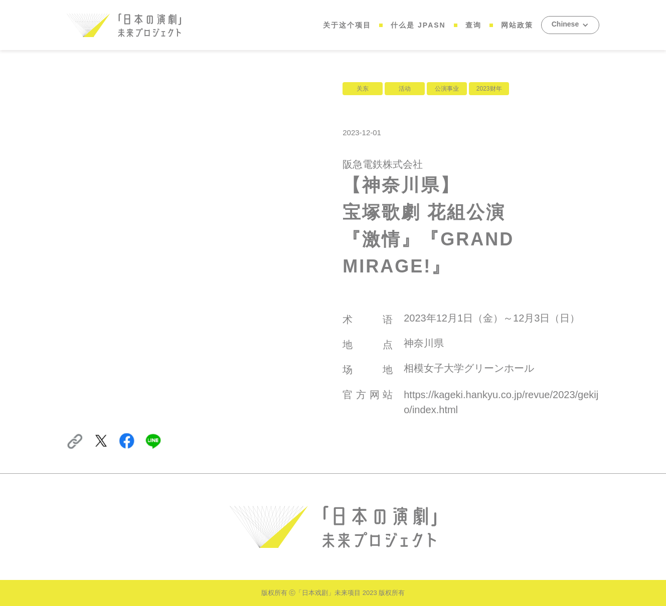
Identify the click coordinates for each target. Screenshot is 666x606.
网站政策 (517, 25)
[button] (570, 25)
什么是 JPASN (418, 25)
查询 (473, 25)
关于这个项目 (347, 25)
